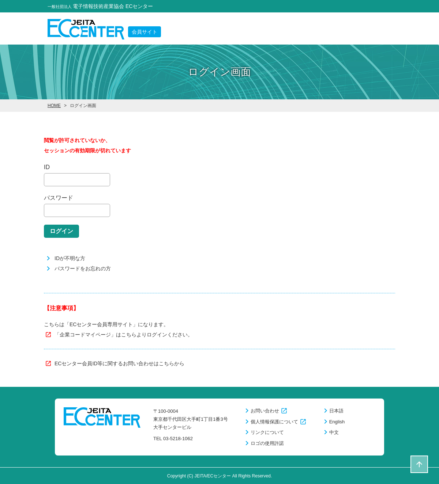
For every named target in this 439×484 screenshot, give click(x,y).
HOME (54, 105)
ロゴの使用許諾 (267, 443)
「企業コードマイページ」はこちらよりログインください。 (124, 335)
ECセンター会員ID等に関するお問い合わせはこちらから (119, 363)
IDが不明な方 (70, 258)
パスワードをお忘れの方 (83, 268)
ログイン (61, 231)
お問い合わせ (265, 411)
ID (47, 167)
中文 (334, 432)
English (337, 421)
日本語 (336, 411)
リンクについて (267, 432)
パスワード (58, 198)
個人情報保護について (274, 421)
